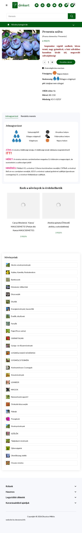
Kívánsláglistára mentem (53, 68)
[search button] (72, 16)
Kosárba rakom (66, 62)
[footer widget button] (41, 486)
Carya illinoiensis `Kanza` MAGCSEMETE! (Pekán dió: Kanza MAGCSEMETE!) (23, 226)
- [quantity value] (44, 62)
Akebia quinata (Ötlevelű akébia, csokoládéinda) (59, 224)
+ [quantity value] (52, 62)
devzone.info (20, 520)
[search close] (74, 4)
